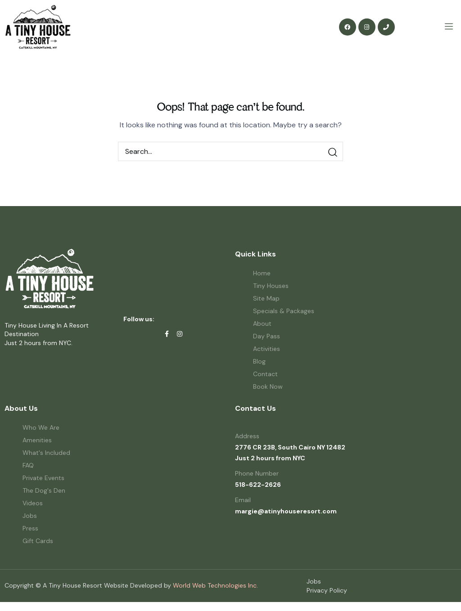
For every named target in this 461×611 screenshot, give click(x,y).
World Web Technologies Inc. (215, 585)
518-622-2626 (258, 485)
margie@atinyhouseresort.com (286, 511)
